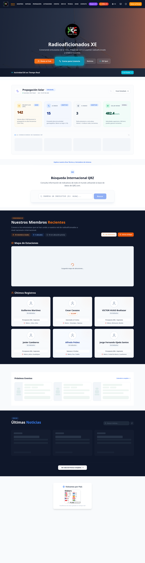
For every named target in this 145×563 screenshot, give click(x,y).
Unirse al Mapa (125, 234)
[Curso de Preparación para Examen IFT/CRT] (69, 61)
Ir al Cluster (127, 72)
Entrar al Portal (135, 4)
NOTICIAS (28, 4)
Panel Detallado (122, 91)
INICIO (13, 4)
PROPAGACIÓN (37, 4)
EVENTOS (56, 4)
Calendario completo (123, 378)
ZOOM (76, 4)
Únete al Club (44, 61)
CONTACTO (83, 4)
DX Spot (103, 61)
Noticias (90, 61)
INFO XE (63, 4)
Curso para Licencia (69, 61)
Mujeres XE (93, 4)
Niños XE (104, 4)
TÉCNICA (70, 4)
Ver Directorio (109, 234)
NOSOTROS (20, 4)
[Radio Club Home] (5, 4)
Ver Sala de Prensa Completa (72, 468)
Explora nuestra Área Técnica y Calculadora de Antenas (72, 162)
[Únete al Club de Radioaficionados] (44, 61)
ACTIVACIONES (47, 4)
